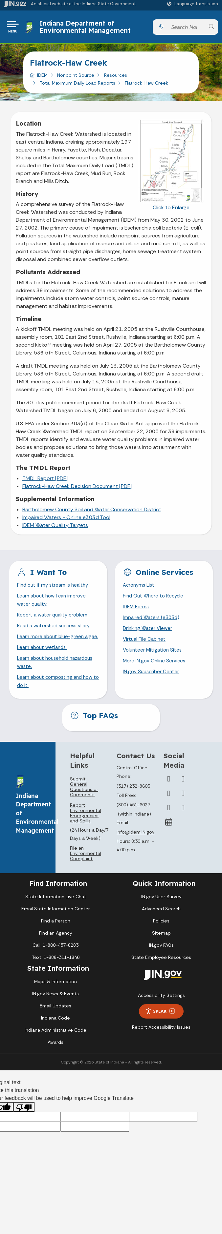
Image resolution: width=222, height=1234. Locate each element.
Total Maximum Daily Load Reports (77, 86)
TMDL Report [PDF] (45, 480)
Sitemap (161, 952)
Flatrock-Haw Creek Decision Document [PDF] (77, 488)
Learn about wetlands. (44, 663)
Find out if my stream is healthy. (55, 588)
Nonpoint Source (75, 78)
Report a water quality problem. (55, 620)
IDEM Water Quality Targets (55, 527)
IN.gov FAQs (161, 964)
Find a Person (55, 940)
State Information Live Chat (55, 916)
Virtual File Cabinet (145, 645)
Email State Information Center (55, 928)
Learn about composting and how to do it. (58, 700)
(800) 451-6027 (133, 824)
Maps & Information (55, 1001)
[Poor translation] (23, 1127)
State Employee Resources (161, 977)
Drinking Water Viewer (149, 634)
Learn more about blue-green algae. (52, 648)
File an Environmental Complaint (85, 872)
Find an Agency (55, 952)
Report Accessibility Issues (161, 1046)
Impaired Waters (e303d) (153, 622)
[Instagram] (169, 812)
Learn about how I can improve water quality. (54, 604)
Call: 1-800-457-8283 (55, 964)
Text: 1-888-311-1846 (55, 977)
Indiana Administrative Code (55, 1049)
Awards (55, 1061)
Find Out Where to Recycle (155, 599)
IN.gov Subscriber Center (152, 680)
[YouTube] (183, 812)
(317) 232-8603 (133, 805)
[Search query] (186, 28)
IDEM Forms (136, 611)
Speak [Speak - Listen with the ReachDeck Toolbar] (160, 1030)
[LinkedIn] (169, 827)
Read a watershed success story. (56, 631)
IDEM (42, 78)
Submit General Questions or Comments (84, 806)
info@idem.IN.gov (135, 852)
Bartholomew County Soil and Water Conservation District (91, 512)
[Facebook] (169, 798)
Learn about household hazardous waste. (45, 679)
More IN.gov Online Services (155, 668)
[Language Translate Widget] (193, 4)
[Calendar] (169, 841)
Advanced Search (161, 928)
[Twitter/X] (183, 798)
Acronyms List (140, 588)
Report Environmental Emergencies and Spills (85, 832)
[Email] (183, 827)
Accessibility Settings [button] (161, 1015)
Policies (161, 940)
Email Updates (55, 1025)
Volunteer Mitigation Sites (154, 657)
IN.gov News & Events (55, 1013)
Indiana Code (55, 1037)
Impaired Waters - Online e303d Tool (66, 519)
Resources (115, 78)
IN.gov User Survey (161, 916)
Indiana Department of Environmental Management (86, 28)
